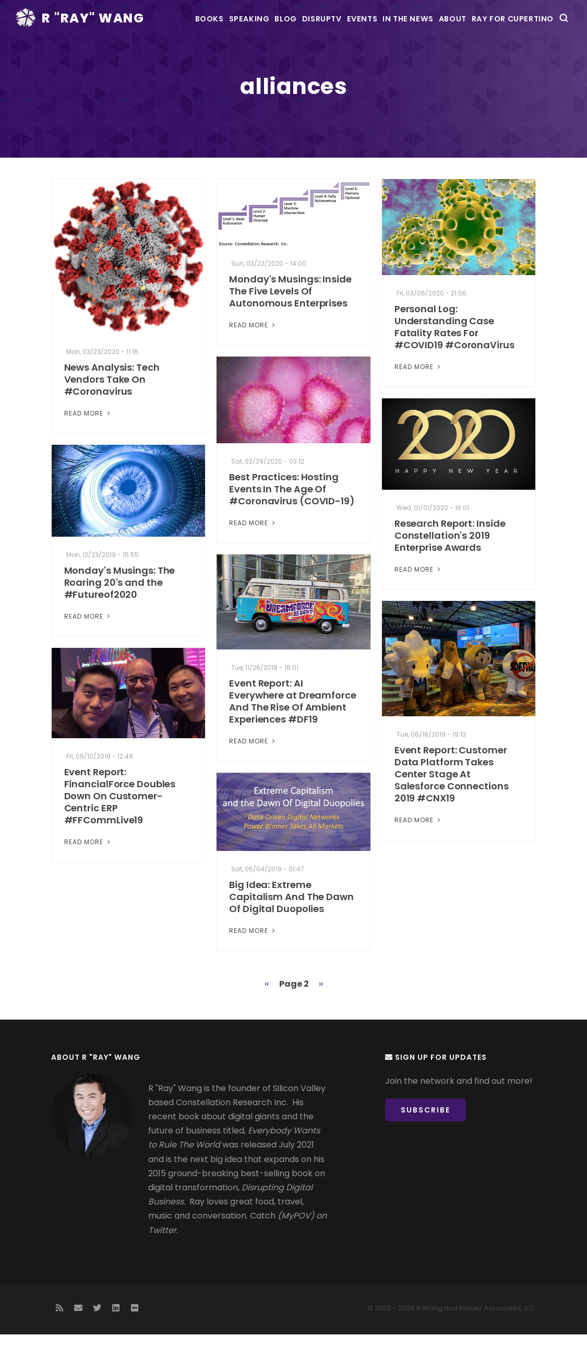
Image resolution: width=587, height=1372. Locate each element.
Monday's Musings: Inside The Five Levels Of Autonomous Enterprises (290, 329)
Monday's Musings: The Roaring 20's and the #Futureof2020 (119, 619)
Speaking (181, 56)
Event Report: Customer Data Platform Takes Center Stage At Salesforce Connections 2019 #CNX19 (451, 811)
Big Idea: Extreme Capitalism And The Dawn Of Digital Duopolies (291, 934)
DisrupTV (278, 56)
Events (331, 56)
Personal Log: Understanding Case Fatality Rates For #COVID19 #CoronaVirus (454, 364)
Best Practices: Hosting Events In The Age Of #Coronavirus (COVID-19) (292, 526)
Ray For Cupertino (521, 56)
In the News (389, 56)
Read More (88, 450)
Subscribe (433, 1151)
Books (128, 56)
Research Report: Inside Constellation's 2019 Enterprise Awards (450, 573)
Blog (229, 56)
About (447, 56)
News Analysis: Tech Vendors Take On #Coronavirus (112, 416)
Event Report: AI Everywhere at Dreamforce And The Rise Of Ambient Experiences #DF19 (292, 738)
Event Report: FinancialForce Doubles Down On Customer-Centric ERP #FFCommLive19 (120, 833)
